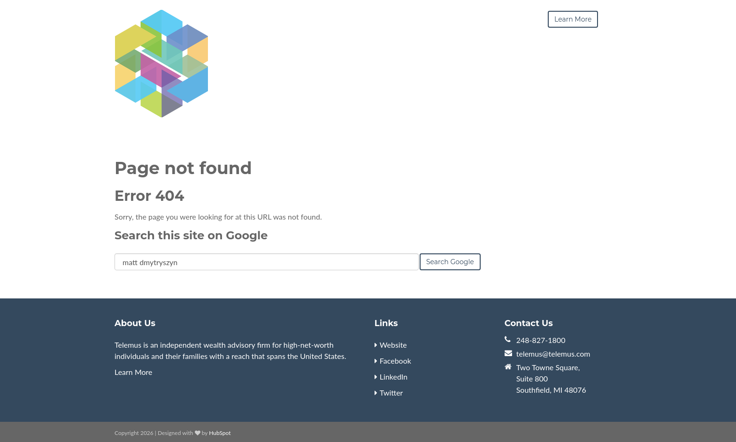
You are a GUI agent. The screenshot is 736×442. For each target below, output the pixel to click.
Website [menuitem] (393, 344)
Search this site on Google (191, 235)
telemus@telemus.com (553, 353)
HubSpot (219, 432)
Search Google (450, 262)
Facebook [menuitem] (395, 360)
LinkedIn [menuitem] (393, 376)
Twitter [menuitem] (391, 392)
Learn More (134, 371)
